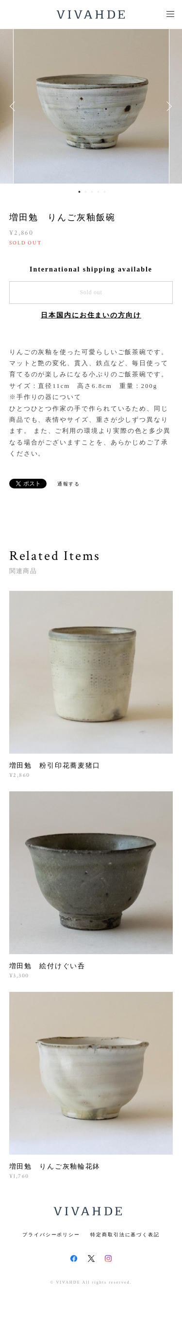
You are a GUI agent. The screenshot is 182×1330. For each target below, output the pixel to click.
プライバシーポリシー (51, 1234)
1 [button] (79, 192)
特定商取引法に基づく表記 (125, 1234)
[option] (91, 106)
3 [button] (92, 192)
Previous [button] (14, 106)
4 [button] (98, 192)
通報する (69, 483)
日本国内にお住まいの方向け (91, 315)
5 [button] (104, 192)
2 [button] (85, 192)
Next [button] (167, 106)
